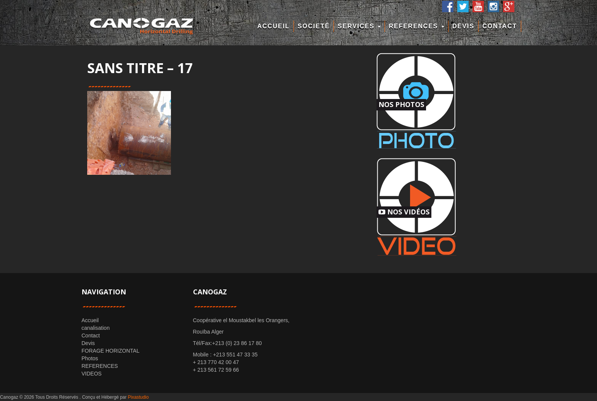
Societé (314, 26)
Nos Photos (401, 104)
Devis (463, 26)
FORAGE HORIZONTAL (110, 351)
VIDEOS (91, 374)
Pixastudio (138, 397)
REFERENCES (416, 26)
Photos (89, 358)
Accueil (273, 26)
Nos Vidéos (403, 211)
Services (359, 26)
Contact (499, 26)
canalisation (95, 328)
